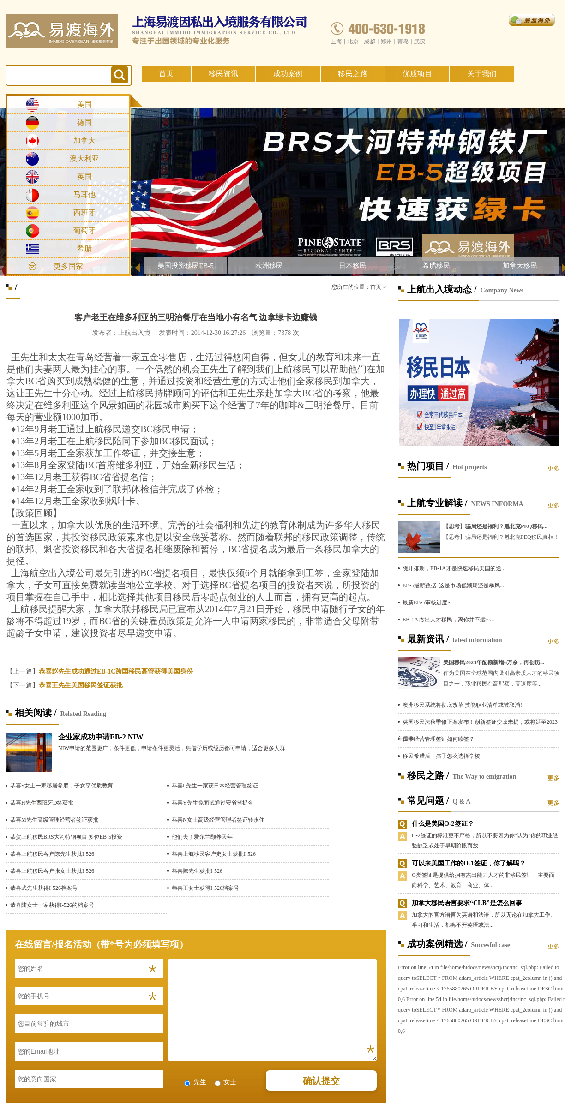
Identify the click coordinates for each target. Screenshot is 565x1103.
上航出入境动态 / (442, 289)
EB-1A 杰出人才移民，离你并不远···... (448, 619)
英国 (84, 176)
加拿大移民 (520, 265)
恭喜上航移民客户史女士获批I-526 (214, 854)
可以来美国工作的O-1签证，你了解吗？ (469, 863)
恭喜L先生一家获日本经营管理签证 (215, 785)
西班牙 (84, 212)
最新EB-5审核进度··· (427, 602)
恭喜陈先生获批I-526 (197, 871)
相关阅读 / (36, 713)
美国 (84, 104)
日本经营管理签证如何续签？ (439, 739)
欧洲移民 (269, 265)
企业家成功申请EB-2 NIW (100, 737)
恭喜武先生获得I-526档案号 (44, 888)
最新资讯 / (428, 639)
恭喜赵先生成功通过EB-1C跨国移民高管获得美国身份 (116, 671)
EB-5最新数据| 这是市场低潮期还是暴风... (453, 585)
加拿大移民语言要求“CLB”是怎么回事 (467, 903)
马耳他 (84, 194)
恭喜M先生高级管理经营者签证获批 (54, 820)
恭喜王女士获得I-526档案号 (205, 888)
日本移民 (353, 265)
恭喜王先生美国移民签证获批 (81, 685)
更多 (553, 468)
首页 (166, 74)
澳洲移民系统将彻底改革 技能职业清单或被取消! (462, 705)
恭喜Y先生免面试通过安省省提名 (212, 802)
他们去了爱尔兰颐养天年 (202, 837)
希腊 (84, 248)
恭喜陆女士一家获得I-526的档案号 (52, 905)
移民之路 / (428, 775)
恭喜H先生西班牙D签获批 (41, 802)
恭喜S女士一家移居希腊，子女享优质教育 (61, 785)
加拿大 (84, 140)
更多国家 (68, 266)
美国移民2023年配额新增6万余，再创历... (493, 662)
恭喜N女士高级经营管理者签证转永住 (218, 820)
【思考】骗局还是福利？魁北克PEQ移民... (495, 526)
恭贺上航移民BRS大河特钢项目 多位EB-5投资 (66, 837)
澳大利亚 (84, 158)
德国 (84, 122)
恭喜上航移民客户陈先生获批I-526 (52, 854)
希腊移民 (436, 265)
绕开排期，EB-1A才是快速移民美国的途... (454, 568)
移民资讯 (223, 74)
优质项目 (417, 74)
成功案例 (288, 74)
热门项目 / (428, 466)
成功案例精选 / (437, 944)
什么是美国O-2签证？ (443, 823)
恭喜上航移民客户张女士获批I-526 (52, 871)
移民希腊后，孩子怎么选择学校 (441, 756)
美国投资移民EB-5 (185, 265)
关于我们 (482, 74)
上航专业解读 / (437, 503)
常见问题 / (428, 800)
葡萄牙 (84, 230)
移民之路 (352, 74)
